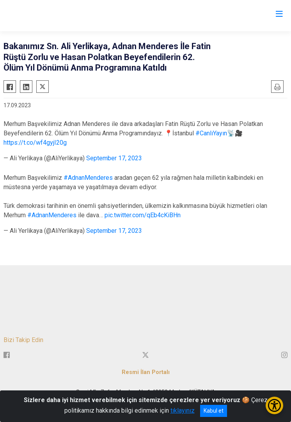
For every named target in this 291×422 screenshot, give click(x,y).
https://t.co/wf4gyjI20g (35, 142)
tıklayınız (182, 410)
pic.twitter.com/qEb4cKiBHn (143, 215)
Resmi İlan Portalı (146, 372)
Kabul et (214, 411)
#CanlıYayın (211, 133)
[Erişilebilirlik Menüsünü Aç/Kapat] (274, 405)
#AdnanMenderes (88, 177)
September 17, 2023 (114, 158)
